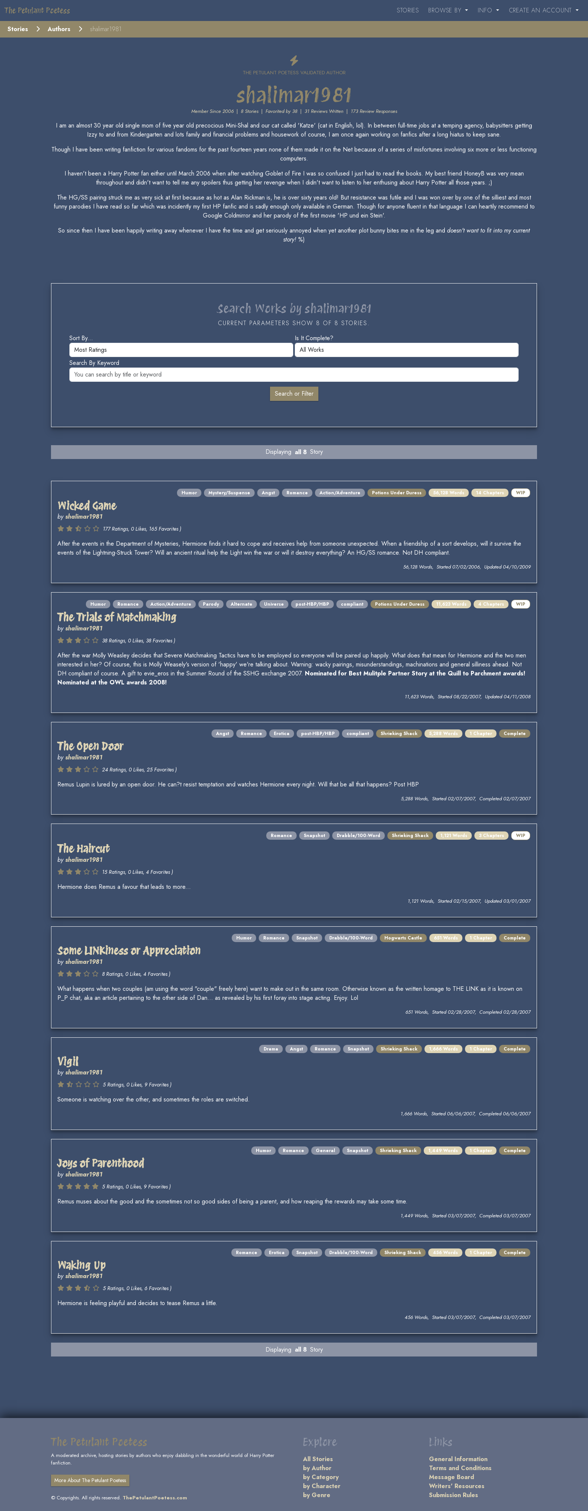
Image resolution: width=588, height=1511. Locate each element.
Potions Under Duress (397, 492)
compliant (352, 604)
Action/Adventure (340, 492)
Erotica (282, 733)
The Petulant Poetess (37, 10)
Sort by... (81, 338)
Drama (271, 1049)
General (325, 1150)
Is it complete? (314, 338)
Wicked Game (86, 506)
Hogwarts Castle (403, 938)
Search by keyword (94, 363)
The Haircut (83, 848)
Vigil (67, 1061)
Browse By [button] (446, 10)
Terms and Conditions (460, 1468)
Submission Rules (453, 1495)
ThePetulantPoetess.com (155, 1497)
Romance (297, 492)
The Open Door (90, 746)
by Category (321, 1477)
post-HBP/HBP (312, 604)
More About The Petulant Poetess (90, 1480)
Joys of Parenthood (100, 1163)
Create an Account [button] (541, 10)
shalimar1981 (83, 516)
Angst (268, 492)
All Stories (318, 1459)
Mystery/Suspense (229, 492)
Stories (408, 10)
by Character (321, 1486)
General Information (458, 1459)
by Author (317, 1468)
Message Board (451, 1477)
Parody (211, 604)
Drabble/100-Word (358, 835)
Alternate (241, 604)
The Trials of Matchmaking (117, 617)
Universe (274, 604)
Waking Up (81, 1265)
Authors (59, 29)
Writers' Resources (456, 1486)
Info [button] (486, 10)
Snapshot (314, 835)
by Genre (316, 1495)
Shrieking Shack (399, 733)
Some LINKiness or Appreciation (129, 950)
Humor (189, 492)
